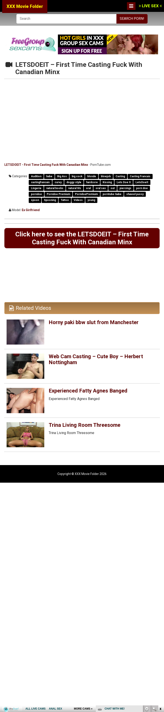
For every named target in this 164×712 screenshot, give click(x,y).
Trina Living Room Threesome (84, 425)
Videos (78, 200)
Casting (120, 176)
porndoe (36, 194)
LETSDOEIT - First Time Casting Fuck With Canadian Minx (46, 164)
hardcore (92, 182)
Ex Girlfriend (31, 210)
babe (49, 176)
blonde (91, 176)
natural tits (74, 188)
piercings (125, 188)
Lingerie (36, 188)
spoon (35, 200)
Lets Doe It (124, 182)
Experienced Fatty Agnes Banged (88, 391)
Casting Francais (140, 176)
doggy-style (73, 182)
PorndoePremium (86, 194)
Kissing (107, 182)
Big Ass (62, 176)
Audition (36, 176)
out (113, 188)
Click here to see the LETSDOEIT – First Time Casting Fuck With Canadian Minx (82, 238)
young (91, 200)
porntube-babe (112, 194)
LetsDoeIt (141, 182)
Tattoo (65, 200)
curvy (58, 182)
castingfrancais (40, 182)
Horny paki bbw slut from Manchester (94, 322)
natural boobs (54, 188)
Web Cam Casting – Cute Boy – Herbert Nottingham (96, 359)
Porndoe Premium (58, 194)
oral (88, 188)
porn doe (142, 188)
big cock (77, 176)
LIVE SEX (150, 6)
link (160, 643)
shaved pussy (135, 194)
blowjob (106, 176)
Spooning (50, 200)
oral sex (101, 188)
